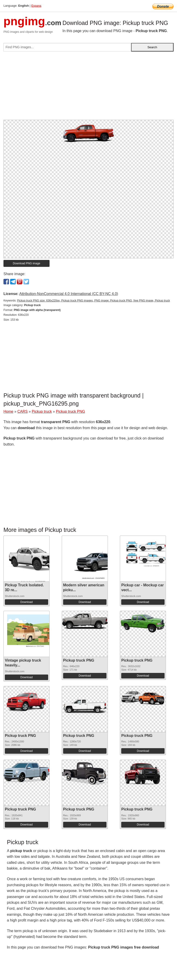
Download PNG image (26, 263)
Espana (36, 5)
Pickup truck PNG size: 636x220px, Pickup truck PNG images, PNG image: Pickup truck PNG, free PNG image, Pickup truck (93, 300)
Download (26, 602)
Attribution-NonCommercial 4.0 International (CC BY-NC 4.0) (68, 294)
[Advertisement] (88, 87)
